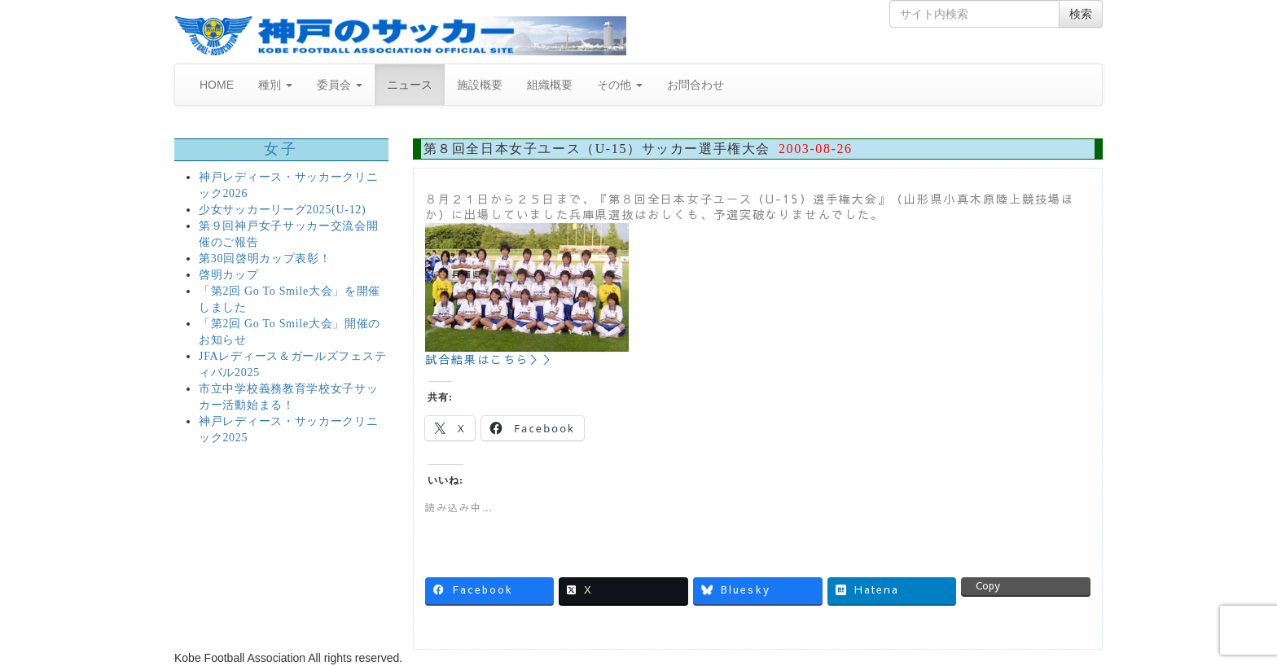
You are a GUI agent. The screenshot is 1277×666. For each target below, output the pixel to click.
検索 (1080, 13)
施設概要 (479, 84)
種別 (275, 84)
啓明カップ (229, 275)
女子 (281, 149)
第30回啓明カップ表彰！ (265, 258)
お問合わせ (695, 84)
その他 (620, 84)
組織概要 (550, 84)
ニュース (409, 84)
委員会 (339, 84)
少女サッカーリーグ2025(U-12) (282, 210)
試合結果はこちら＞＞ (490, 359)
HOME (217, 84)
